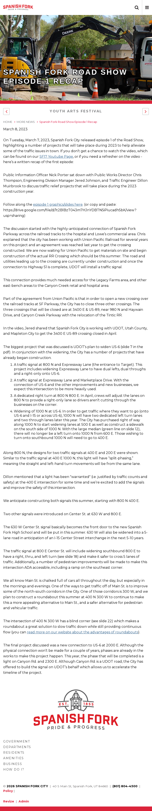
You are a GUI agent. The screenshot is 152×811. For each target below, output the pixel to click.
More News (26, 122)
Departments (17, 747)
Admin (24, 801)
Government (16, 741)
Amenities (13, 758)
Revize (8, 801)
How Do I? (13, 769)
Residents (14, 752)
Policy (8, 791)
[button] (147, 7)
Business (12, 764)
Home (7, 122)
